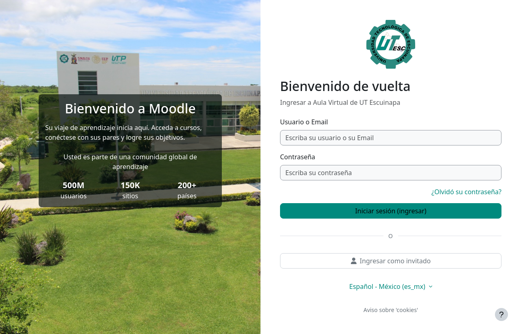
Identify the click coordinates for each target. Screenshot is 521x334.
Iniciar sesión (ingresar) (390, 210)
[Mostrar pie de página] (501, 314)
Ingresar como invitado (391, 260)
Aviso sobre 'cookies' (390, 310)
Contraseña (297, 156)
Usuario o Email (304, 121)
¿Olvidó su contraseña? (466, 191)
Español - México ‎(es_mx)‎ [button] (388, 286)
